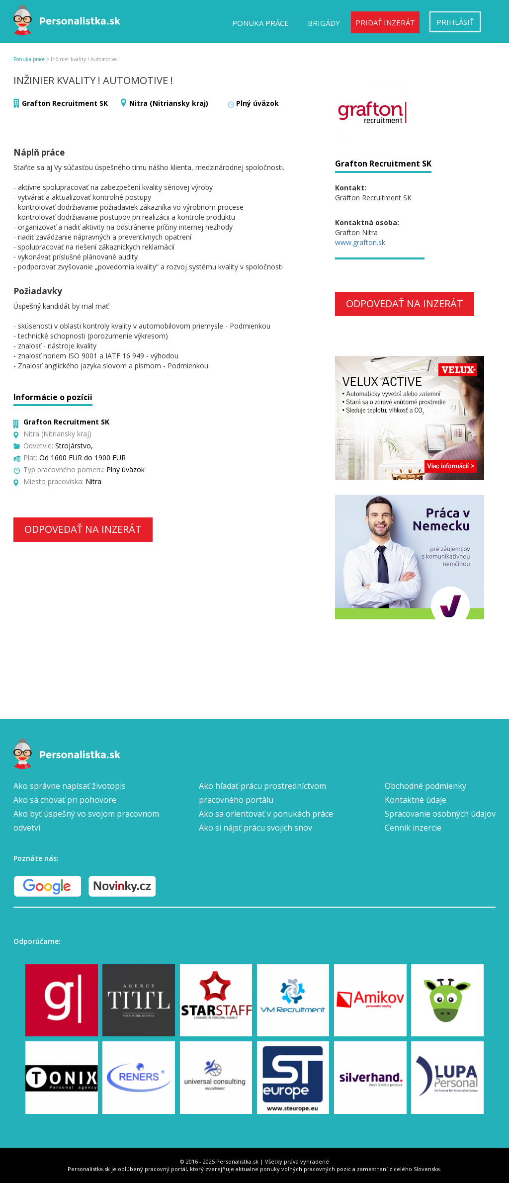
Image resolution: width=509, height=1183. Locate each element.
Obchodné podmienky (425, 785)
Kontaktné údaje (415, 799)
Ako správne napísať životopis (69, 785)
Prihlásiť (455, 22)
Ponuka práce (260, 23)
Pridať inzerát (385, 22)
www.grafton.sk (360, 242)
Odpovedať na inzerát (83, 529)
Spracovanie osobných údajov (440, 813)
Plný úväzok (257, 103)
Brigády (324, 23)
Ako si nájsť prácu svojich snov (255, 827)
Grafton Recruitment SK (65, 103)
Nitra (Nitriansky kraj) (168, 103)
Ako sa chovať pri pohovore (64, 799)
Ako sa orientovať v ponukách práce (266, 813)
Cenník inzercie (413, 827)
